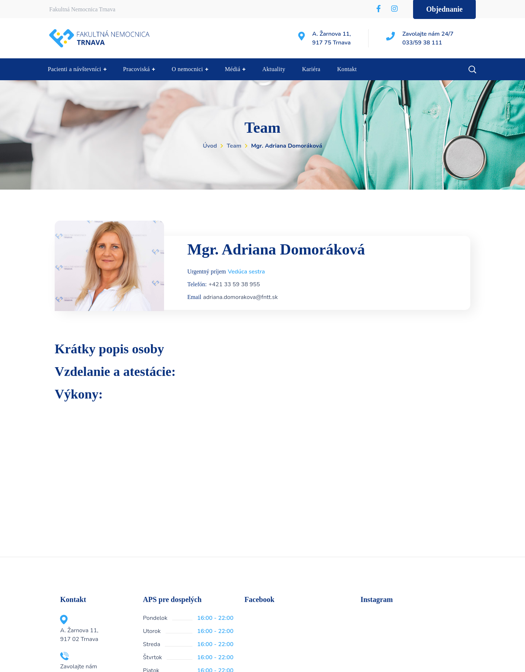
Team (234, 146)
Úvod (210, 146)
